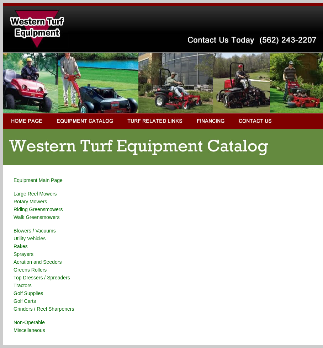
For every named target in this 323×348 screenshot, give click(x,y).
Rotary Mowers (30, 201)
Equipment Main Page (38, 180)
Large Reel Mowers (35, 194)
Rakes (21, 246)
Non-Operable (29, 322)
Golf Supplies (28, 293)
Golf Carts (25, 301)
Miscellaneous (29, 330)
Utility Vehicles (30, 238)
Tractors (23, 285)
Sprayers (23, 254)
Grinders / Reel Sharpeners (44, 309)
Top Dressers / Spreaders (42, 277)
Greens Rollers (30, 270)
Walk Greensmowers (36, 217)
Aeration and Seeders (38, 262)
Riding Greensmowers (38, 209)
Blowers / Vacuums (35, 231)
